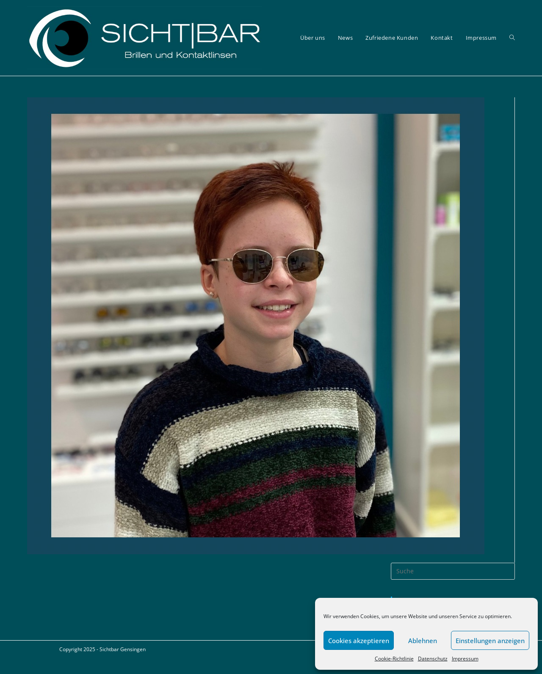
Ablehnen (422, 640)
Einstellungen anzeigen (490, 640)
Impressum (465, 658)
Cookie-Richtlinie (394, 658)
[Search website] (512, 38)
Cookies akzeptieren (358, 640)
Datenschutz (433, 658)
